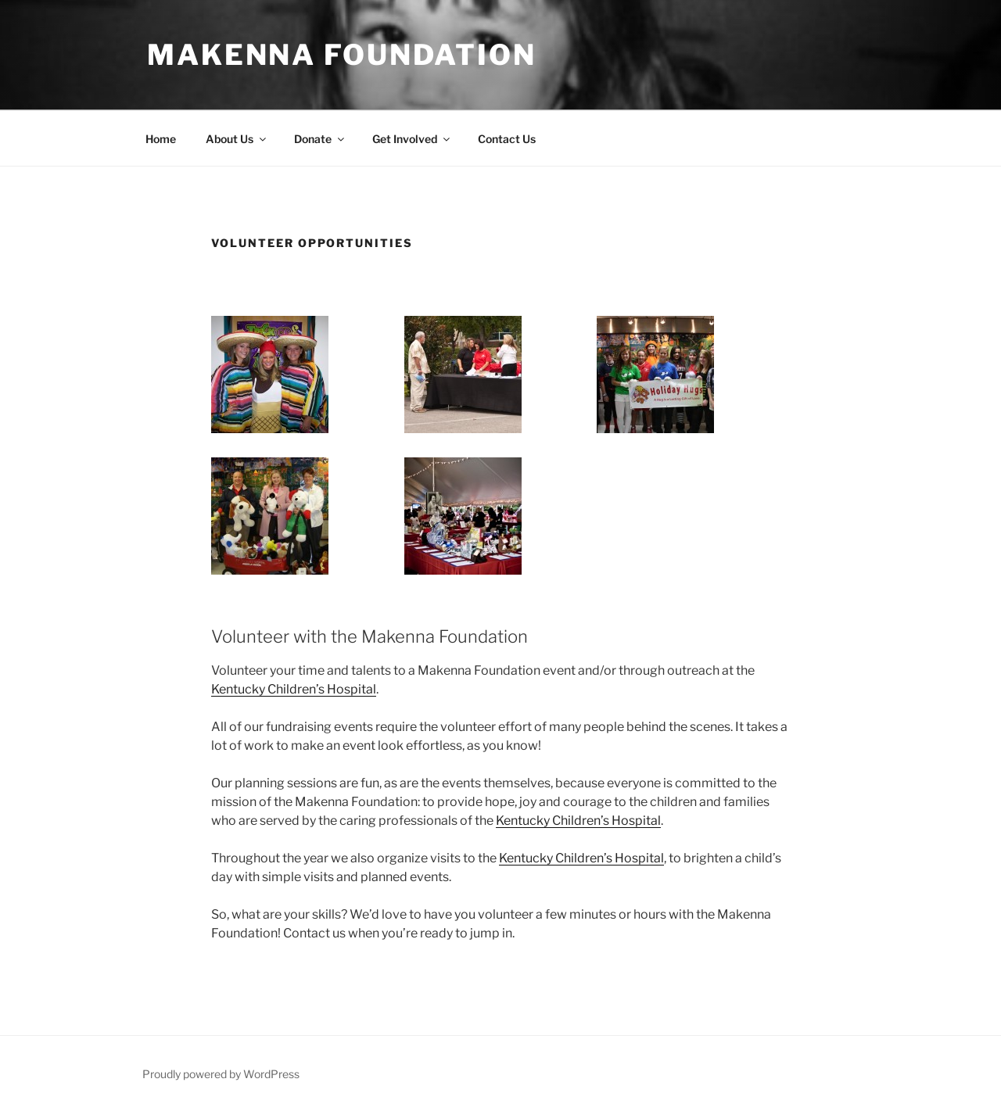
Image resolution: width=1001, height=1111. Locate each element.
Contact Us (507, 138)
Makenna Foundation (341, 55)
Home (160, 138)
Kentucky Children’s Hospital (293, 689)
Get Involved (412, 138)
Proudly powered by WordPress (221, 1074)
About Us (237, 138)
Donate (320, 138)
